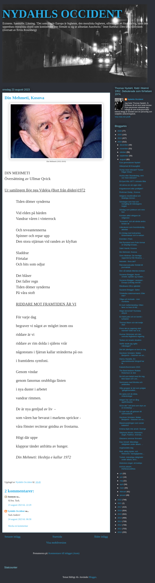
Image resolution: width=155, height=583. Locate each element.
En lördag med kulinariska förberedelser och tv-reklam (131, 234)
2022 (120, 500)
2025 (120, 135)
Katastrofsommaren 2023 (129, 367)
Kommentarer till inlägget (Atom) (63, 553)
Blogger (92, 577)
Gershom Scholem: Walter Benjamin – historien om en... (132, 354)
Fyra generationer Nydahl (129, 162)
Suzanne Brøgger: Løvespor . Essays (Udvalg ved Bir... (131, 281)
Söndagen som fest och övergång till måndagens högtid (130, 204)
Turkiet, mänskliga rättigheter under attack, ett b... (131, 458)
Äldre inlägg (101, 536)
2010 (120, 532)
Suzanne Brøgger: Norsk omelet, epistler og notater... (131, 275)
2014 (120, 518)
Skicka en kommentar (18, 526)
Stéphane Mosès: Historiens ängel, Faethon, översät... (130, 434)
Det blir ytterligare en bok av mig (132, 349)
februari (123, 492)
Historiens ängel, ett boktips (130, 463)
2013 (120, 521)
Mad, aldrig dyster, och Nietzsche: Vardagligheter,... (131, 452)
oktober (123, 152)
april (122, 484)
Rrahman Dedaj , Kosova (129, 192)
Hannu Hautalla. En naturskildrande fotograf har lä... (131, 361)
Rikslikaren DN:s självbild (129, 286)
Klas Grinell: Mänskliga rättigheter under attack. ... (131, 443)
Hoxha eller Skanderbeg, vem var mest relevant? (131, 177)
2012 (120, 525)
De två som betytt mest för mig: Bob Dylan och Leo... (132, 377)
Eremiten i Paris (125, 239)
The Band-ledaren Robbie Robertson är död (129, 372)
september (124, 156)
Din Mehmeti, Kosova (128, 252)
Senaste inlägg (12, 536)
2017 (120, 507)
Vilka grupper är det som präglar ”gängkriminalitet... (132, 389)
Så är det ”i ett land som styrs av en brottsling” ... (132, 407)
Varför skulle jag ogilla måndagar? (128, 345)
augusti (123, 159)
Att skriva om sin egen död (130, 185)
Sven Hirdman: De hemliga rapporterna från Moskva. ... (131, 257)
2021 (120, 503)
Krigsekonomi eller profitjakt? (131, 189)
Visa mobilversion (56, 542)
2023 (120, 142)
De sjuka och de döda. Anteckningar (128, 395)
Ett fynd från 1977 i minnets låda (132, 181)
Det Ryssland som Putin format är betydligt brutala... (132, 243)
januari (123, 495)
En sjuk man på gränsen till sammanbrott (130, 412)
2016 (120, 510)
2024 (120, 138)
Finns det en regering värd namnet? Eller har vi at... (130, 329)
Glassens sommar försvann (130, 438)
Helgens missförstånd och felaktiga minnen (130, 197)
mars (122, 488)
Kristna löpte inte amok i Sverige (132, 429)
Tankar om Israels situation (130, 340)
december (124, 145)
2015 (120, 514)
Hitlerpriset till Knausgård (129, 166)
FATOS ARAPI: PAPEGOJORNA (127, 468)
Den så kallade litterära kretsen (132, 271)
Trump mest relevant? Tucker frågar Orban (131, 171)
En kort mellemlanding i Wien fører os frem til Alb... (131, 306)
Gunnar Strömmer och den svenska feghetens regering (131, 335)
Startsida (57, 536)
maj (121, 481)
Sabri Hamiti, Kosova (128, 248)
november (124, 148)
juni (121, 477)
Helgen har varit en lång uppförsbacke (129, 401)
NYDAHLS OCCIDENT (62, 14)
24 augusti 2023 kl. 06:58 (19, 519)
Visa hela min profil (122, 117)
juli (121, 473)
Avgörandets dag (126, 448)
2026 (120, 131)
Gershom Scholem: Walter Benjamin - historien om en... (132, 418)
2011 (120, 529)
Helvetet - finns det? (127, 261)
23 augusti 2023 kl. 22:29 (19, 505)
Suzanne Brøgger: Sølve (129, 290)
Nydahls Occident (16, 511)
